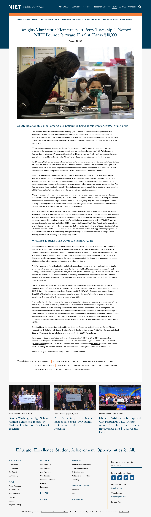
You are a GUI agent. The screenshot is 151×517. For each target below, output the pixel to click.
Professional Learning (108, 365)
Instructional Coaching (44, 365)
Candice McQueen (42, 361)
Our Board (13, 472)
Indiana (113, 361)
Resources (86, 7)
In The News (14, 490)
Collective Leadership (80, 469)
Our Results (45, 476)
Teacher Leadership (63, 370)
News (114, 7)
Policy (74, 494)
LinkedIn (126, 477)
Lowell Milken (63, 365)
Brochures (44, 487)
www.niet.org (96, 344)
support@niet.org (118, 497)
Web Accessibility (124, 512)
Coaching (75, 480)
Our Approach (45, 465)
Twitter (119, 477)
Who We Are (64, 7)
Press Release (31, 20)
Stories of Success (82, 370)
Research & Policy (102, 7)
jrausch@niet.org (39, 344)
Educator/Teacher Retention (94, 361)
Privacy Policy (116, 502)
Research (75, 490)
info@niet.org (116, 488)
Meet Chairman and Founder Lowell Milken (54, 512)
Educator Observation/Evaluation (66, 361)
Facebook (113, 477)
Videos (11, 501)
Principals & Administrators (84, 365)
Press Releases (15, 486)
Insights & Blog (15, 505)
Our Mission (13, 465)
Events (43, 484)
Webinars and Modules (81, 476)
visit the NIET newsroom (97, 338)
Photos (12, 498)
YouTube (132, 477)
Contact (132, 7)
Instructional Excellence (81, 465)
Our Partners (45, 472)
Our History (13, 476)
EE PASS (122, 7)
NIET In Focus (14, 494)
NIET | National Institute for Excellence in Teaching (26, 7)
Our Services (45, 469)
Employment (78, 500)
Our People (13, 469)
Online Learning (78, 472)
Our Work (76, 7)
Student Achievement (43, 370)
